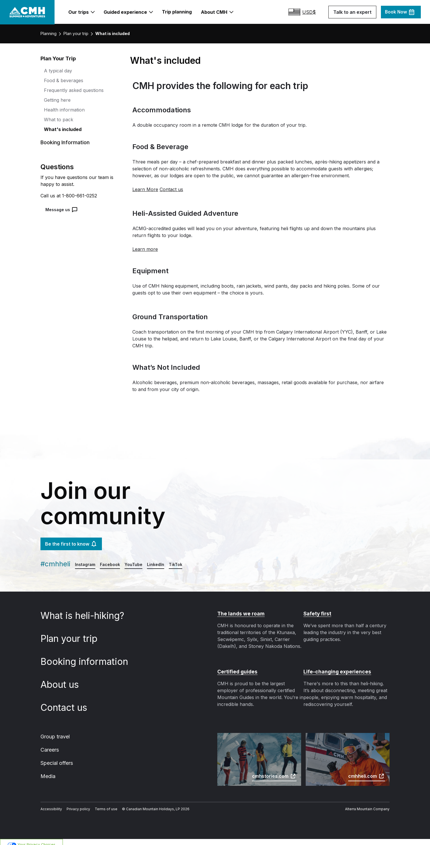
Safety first (316, 608)
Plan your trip (75, 34)
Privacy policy (74, 804)
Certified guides (236, 666)
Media (47, 771)
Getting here (56, 100)
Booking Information (63, 143)
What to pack (57, 120)
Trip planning (176, 11)
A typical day (57, 71)
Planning (48, 34)
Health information (62, 110)
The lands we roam (240, 608)
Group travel (54, 731)
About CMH (215, 12)
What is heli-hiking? (85, 610)
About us (63, 678)
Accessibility (49, 804)
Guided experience (129, 12)
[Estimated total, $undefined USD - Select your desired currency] (308, 12)
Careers (49, 744)
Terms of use (99, 804)
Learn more (144, 249)
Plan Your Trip (57, 59)
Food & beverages (63, 81)
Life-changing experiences (336, 666)
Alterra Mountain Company (369, 804)
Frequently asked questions (72, 90)
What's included (61, 130)
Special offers (56, 758)
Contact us (67, 701)
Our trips (84, 12)
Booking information (86, 655)
